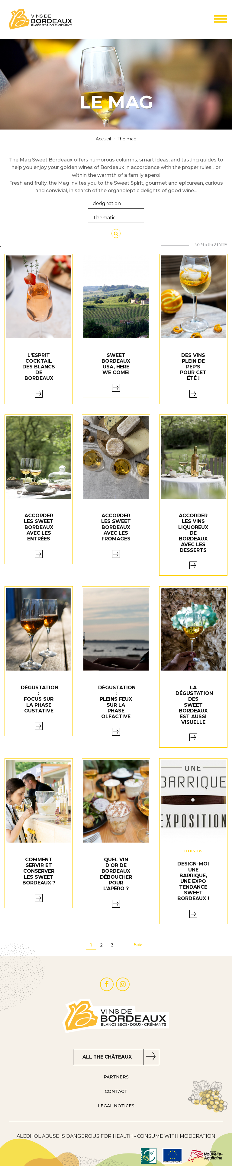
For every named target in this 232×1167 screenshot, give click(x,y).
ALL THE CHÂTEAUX (107, 1057)
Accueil (103, 139)
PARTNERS (116, 1078)
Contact (116, 1092)
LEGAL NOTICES (116, 1106)
